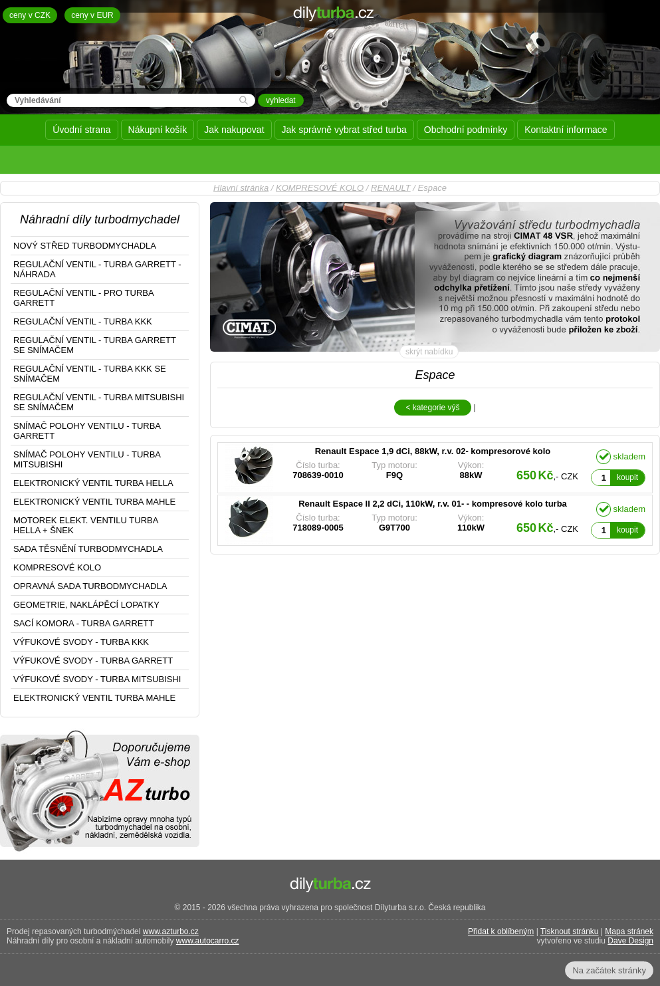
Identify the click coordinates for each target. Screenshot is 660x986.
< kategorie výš (432, 407)
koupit (627, 477)
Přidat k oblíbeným (501, 931)
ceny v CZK (30, 15)
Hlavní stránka (241, 188)
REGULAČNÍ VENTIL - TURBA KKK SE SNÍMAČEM (89, 374)
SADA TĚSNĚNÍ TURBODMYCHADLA (88, 549)
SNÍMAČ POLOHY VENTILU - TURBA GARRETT (87, 431)
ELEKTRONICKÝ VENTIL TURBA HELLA (93, 483)
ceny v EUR (92, 15)
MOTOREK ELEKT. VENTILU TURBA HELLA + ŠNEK (85, 525)
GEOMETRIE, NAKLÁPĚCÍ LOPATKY (86, 605)
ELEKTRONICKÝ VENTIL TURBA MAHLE (94, 502)
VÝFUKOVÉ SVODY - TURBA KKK (81, 642)
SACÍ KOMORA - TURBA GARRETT (83, 623)
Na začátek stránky (609, 970)
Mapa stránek (629, 931)
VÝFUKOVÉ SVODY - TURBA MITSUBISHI (97, 679)
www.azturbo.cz (171, 931)
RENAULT (391, 188)
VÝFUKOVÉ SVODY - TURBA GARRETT (93, 661)
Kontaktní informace (565, 129)
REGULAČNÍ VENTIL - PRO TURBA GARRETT (83, 298)
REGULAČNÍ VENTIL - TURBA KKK (82, 321)
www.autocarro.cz (207, 940)
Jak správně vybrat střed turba (344, 129)
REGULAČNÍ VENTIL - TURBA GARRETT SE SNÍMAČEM (94, 345)
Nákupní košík (157, 129)
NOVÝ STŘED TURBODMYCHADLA (84, 246)
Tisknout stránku (569, 931)
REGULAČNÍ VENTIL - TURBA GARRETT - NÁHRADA (97, 269)
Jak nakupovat (234, 129)
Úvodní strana (81, 129)
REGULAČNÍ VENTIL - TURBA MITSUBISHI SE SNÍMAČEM (98, 402)
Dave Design (630, 940)
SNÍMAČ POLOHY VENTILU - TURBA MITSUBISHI (87, 459)
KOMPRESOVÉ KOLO (320, 188)
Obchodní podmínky (465, 129)
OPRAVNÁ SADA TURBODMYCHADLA (90, 586)
